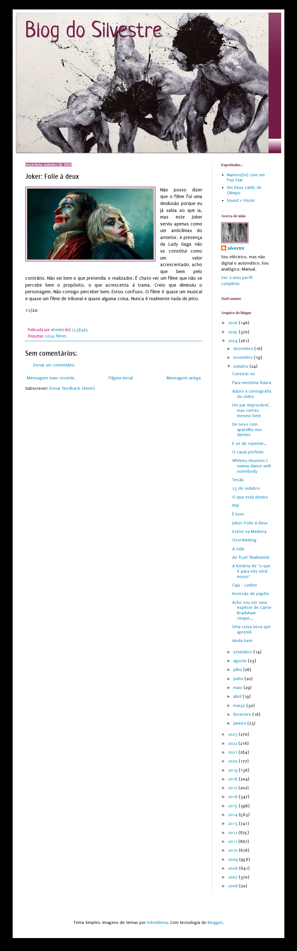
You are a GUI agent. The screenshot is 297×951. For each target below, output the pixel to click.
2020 (233, 761)
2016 (233, 796)
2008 (233, 868)
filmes (61, 336)
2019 (233, 770)
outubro (241, 366)
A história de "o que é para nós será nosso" (251, 571)
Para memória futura (251, 382)
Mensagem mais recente (51, 378)
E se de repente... (249, 443)
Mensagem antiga (184, 378)
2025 (233, 332)
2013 (233, 823)
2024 (49, 336)
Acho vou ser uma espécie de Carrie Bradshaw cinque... (251, 610)
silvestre (235, 248)
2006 (233, 886)
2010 (233, 850)
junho (239, 678)
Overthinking (244, 540)
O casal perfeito (248, 452)
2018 (233, 779)
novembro (243, 357)
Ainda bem (242, 640)
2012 (233, 832)
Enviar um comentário (54, 365)
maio (238, 687)
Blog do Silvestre (93, 31)
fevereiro (242, 714)
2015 (233, 805)
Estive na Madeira (249, 531)
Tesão (238, 479)
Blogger (215, 922)
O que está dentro (250, 497)
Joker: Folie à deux (250, 523)
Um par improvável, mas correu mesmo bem (251, 410)
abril (238, 696)
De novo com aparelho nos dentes (247, 429)
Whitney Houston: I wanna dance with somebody (251, 466)
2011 (233, 841)
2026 (233, 322)
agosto (240, 660)
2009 (233, 859)
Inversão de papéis (250, 593)
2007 (233, 877)
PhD (235, 505)
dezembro (243, 348)
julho (238, 669)
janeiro (240, 723)
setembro (243, 652)
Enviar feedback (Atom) (72, 388)
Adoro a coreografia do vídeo (251, 394)
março (239, 705)
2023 (233, 734)
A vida (238, 548)
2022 (233, 743)
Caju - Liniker (244, 585)
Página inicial (121, 378)
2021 (233, 752)
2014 (233, 814)
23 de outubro (246, 488)
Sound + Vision (241, 200)
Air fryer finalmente (251, 557)
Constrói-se (243, 373)
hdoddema (157, 922)
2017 (233, 787)
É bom (238, 514)
